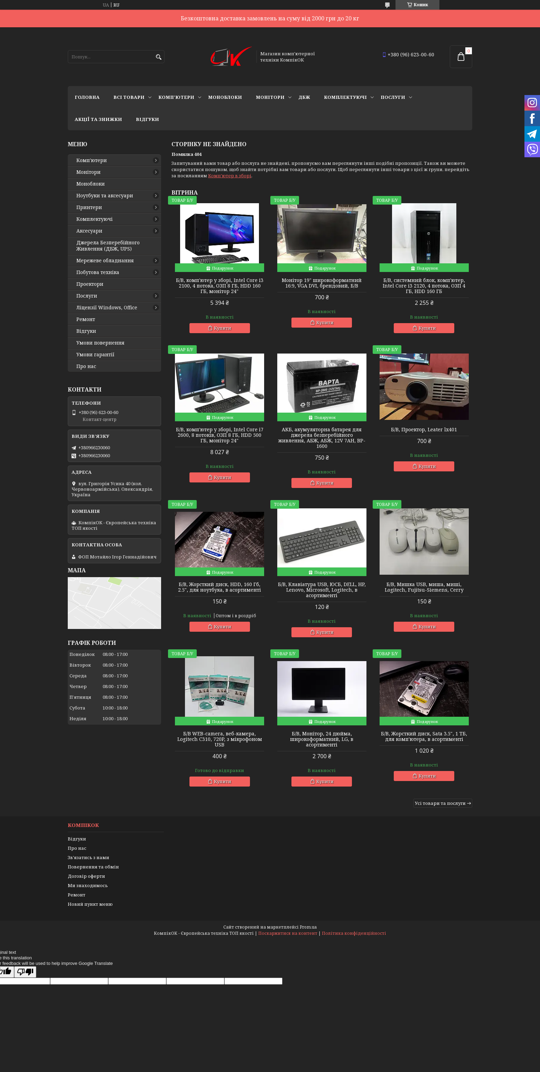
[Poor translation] (25, 972)
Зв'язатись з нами (88, 857)
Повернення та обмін (93, 867)
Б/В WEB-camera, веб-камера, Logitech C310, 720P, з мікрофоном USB (219, 739)
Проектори (89, 284)
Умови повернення (100, 343)
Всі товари (129, 97)
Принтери (89, 207)
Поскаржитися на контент (287, 933)
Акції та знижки (98, 119)
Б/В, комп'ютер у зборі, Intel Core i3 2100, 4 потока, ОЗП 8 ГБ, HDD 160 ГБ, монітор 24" (219, 286)
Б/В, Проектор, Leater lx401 (424, 429)
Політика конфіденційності (354, 933)
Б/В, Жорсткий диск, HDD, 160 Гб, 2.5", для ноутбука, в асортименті (219, 587)
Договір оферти (86, 876)
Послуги (393, 97)
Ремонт (85, 319)
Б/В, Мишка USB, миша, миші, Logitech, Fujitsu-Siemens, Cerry (424, 587)
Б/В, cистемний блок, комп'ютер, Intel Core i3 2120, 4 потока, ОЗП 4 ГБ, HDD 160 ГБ (424, 286)
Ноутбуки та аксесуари (104, 195)
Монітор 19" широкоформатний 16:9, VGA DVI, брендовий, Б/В (322, 283)
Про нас (86, 366)
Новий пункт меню (90, 904)
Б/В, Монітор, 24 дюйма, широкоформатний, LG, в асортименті (321, 739)
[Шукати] (158, 57)
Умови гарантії (95, 354)
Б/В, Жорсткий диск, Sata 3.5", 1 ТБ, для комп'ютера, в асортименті (424, 736)
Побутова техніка (97, 272)
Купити (222, 328)
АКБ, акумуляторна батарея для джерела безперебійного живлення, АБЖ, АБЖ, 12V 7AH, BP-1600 (321, 438)
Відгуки (147, 119)
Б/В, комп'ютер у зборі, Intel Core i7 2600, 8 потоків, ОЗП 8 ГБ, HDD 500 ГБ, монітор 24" (219, 435)
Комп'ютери (176, 97)
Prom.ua (308, 927)
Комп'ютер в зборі (229, 175)
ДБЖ (304, 97)
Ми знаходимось (88, 885)
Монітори (270, 97)
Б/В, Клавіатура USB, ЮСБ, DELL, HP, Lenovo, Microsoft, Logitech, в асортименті (322, 590)
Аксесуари (89, 231)
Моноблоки (225, 97)
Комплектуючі (345, 97)
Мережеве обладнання (105, 260)
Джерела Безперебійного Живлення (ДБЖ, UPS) (108, 245)
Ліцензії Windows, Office (106, 307)
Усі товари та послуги (440, 803)
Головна (87, 97)
